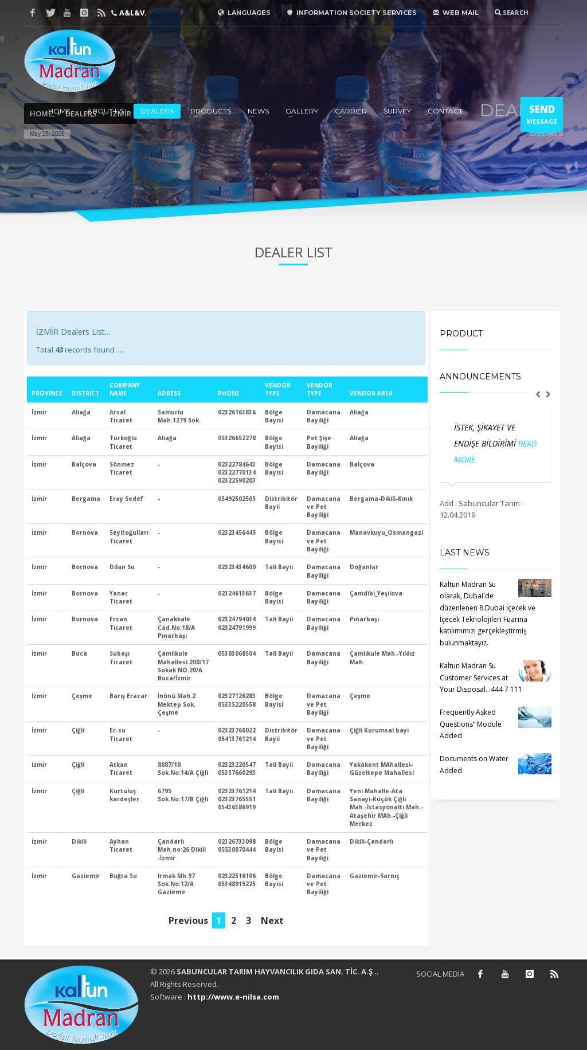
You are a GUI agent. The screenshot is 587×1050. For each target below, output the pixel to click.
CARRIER (351, 111)
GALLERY (301, 111)
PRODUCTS (210, 111)
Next (272, 920)
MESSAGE (542, 117)
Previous (188, 920)
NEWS (258, 111)
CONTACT (445, 111)
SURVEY (397, 111)
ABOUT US (105, 111)
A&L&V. (132, 12)
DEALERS (157, 111)
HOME (59, 111)
